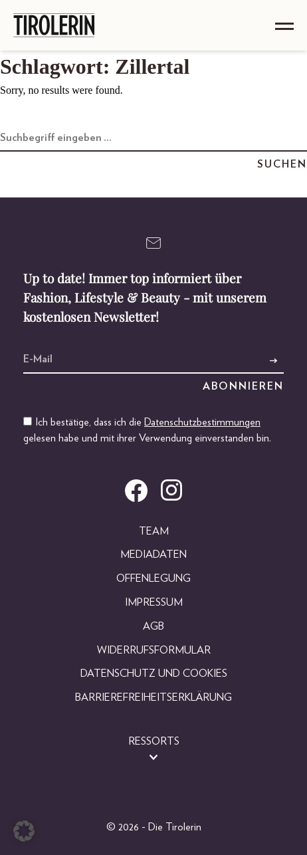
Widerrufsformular (154, 650)
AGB (153, 626)
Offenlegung (153, 578)
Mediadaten (153, 554)
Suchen (282, 164)
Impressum (154, 602)
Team (154, 531)
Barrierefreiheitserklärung (153, 697)
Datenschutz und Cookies (153, 673)
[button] (24, 831)
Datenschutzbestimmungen (202, 422)
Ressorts (153, 741)
